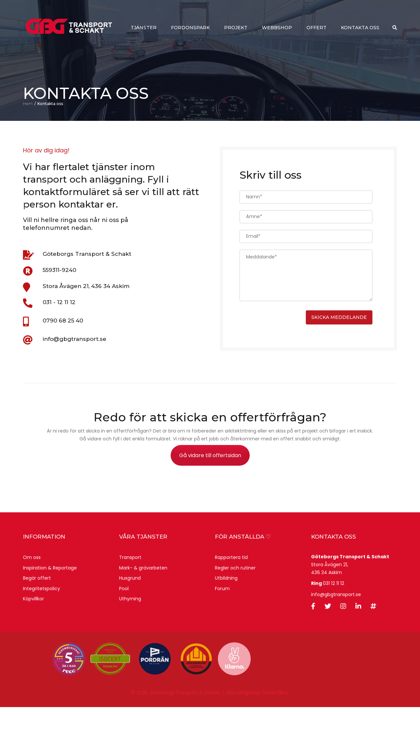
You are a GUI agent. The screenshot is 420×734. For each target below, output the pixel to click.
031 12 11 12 (333, 610)
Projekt (235, 28)
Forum (222, 615)
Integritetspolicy (41, 615)
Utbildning (226, 605)
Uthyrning (130, 625)
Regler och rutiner (235, 594)
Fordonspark (190, 28)
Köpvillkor (33, 625)
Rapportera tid (231, 584)
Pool (124, 615)
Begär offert (37, 605)
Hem (28, 130)
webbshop (277, 28)
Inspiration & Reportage (50, 594)
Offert (316, 28)
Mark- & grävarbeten (143, 594)
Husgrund (130, 605)
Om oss (32, 584)
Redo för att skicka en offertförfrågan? (210, 444)
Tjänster (144, 28)
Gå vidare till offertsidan (210, 482)
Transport (130, 584)
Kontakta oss (360, 28)
